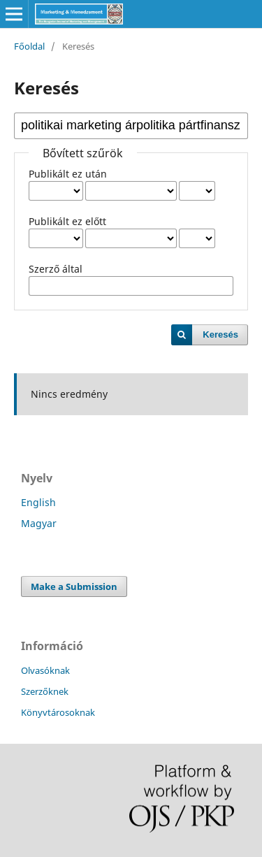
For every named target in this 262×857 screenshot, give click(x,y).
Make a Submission (74, 586)
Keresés (220, 334)
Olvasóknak (45, 670)
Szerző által (55, 268)
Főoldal (29, 46)
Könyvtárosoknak (58, 712)
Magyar (39, 523)
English (38, 502)
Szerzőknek (44, 691)
